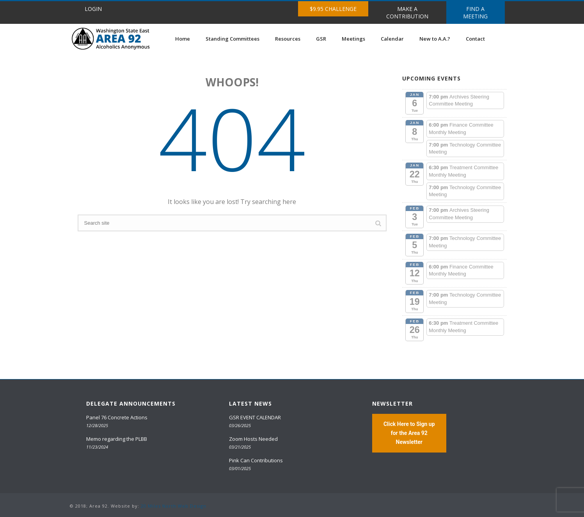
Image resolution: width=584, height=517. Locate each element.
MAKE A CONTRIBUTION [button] (407, 12)
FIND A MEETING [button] (475, 12)
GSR (321, 38)
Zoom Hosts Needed (253, 438)
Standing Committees (232, 38)
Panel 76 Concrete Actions (116, 417)
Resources (287, 38)
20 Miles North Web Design (173, 506)
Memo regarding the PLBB (116, 438)
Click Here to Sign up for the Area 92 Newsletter (409, 433)
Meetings (353, 38)
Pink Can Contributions (256, 460)
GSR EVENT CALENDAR (255, 417)
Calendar (392, 38)
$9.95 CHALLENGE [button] (333, 9)
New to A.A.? (434, 38)
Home (182, 38)
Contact (475, 38)
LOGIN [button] (93, 9)
